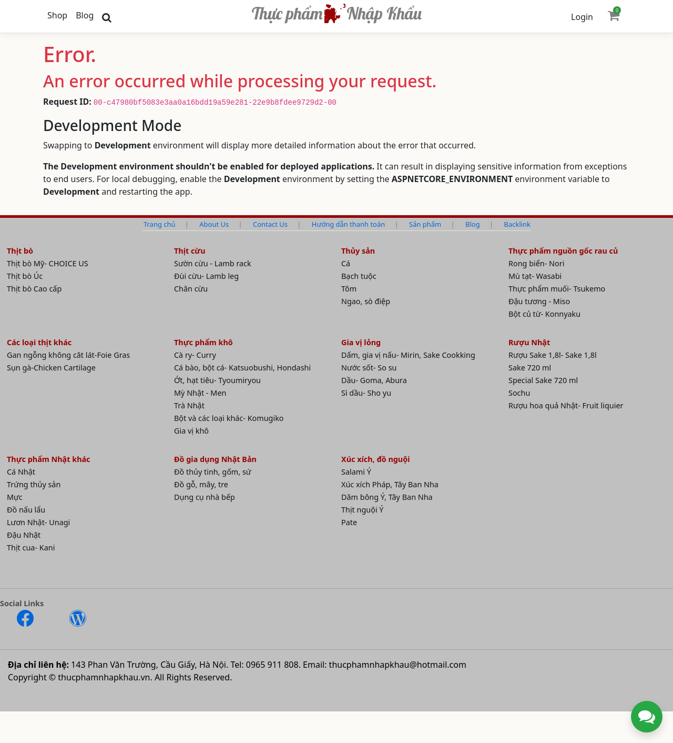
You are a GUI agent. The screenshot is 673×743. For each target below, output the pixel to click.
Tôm (348, 289)
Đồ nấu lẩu (26, 510)
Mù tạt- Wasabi (535, 276)
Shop (57, 15)
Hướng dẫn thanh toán (348, 224)
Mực (15, 497)
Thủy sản (358, 251)
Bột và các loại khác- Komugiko (229, 418)
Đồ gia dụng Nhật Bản (215, 459)
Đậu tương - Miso (539, 301)
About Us (214, 224)
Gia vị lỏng (361, 342)
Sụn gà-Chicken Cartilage (51, 368)
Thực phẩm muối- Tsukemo (556, 289)
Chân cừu (191, 289)
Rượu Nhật (529, 342)
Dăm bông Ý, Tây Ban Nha (387, 497)
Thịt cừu (190, 251)
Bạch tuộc (358, 276)
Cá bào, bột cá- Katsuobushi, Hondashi (242, 368)
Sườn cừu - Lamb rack (212, 263)
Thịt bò (20, 251)
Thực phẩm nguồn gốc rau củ (563, 251)
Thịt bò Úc (25, 276)
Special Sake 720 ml (543, 380)
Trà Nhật (189, 405)
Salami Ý (356, 472)
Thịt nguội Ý (362, 510)
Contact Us (270, 224)
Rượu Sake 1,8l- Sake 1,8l (552, 355)
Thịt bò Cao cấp (34, 289)
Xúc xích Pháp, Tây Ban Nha (390, 484)
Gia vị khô (191, 431)
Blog (85, 15)
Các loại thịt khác (39, 342)
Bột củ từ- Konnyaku (544, 314)
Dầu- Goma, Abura (374, 380)
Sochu (519, 393)
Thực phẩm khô (203, 342)
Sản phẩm (425, 224)
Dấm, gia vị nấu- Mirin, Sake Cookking (408, 355)
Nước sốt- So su (368, 368)
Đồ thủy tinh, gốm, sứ (212, 472)
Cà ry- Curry (195, 355)
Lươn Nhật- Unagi (38, 522)
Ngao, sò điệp (365, 301)
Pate (349, 522)
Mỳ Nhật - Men (200, 393)
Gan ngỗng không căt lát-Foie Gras (68, 355)
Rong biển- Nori (536, 263)
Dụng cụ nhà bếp (204, 497)
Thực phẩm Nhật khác (48, 459)
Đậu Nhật (23, 535)
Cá (345, 263)
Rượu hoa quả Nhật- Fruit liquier (566, 405)
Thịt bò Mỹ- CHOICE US (47, 263)
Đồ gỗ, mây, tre (201, 484)
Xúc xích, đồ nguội (375, 459)
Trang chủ (159, 224)
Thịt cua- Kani (31, 548)
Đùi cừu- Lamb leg (206, 276)
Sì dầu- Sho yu (366, 393)
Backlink (517, 224)
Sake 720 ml (529, 368)
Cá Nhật (21, 472)
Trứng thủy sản (33, 484)
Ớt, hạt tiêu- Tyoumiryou (217, 380)
